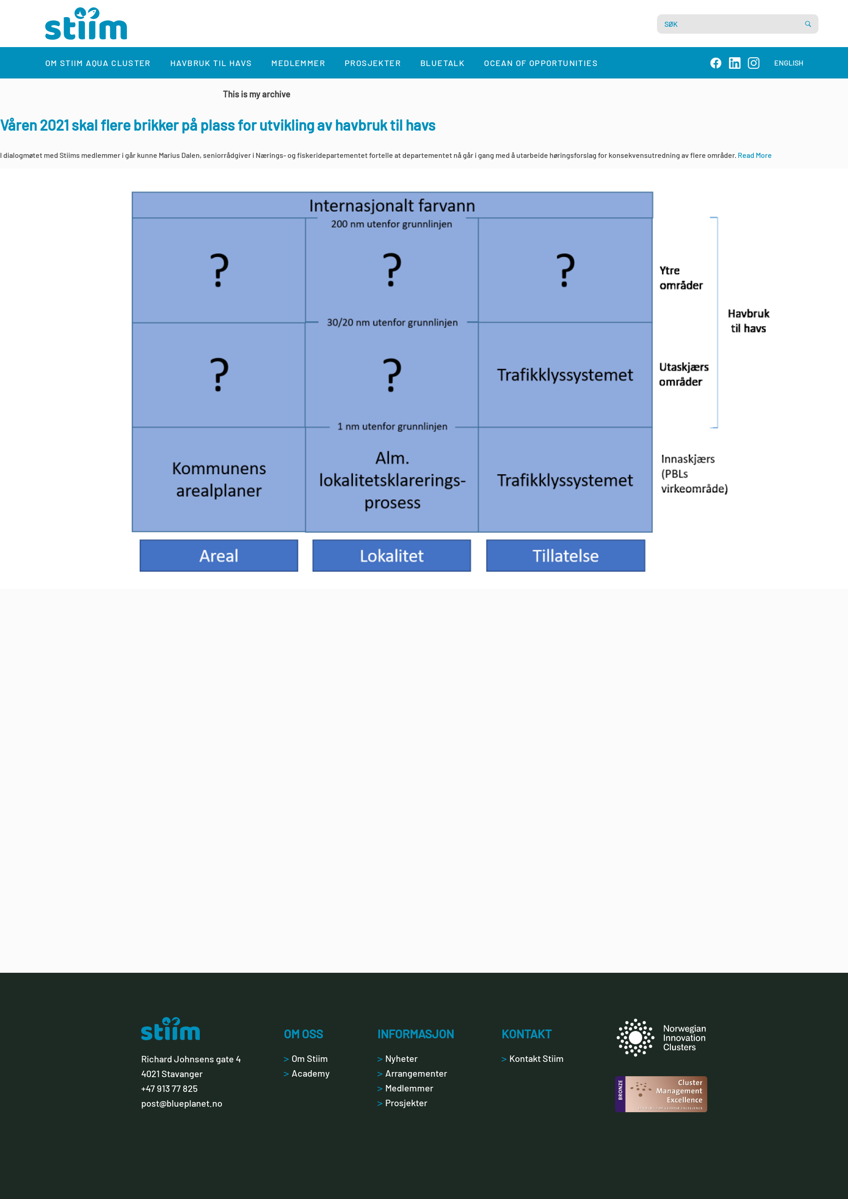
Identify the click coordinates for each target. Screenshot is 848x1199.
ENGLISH (788, 62)
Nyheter (397, 1058)
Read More (755, 155)
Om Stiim (306, 1058)
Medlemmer (298, 63)
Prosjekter (373, 63)
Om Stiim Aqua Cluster (98, 63)
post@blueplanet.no (181, 1103)
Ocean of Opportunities (541, 63)
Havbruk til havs (211, 63)
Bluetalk (442, 63)
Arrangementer (412, 1072)
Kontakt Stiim (533, 1058)
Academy (307, 1072)
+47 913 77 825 (169, 1088)
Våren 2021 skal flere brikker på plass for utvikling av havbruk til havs (218, 124)
